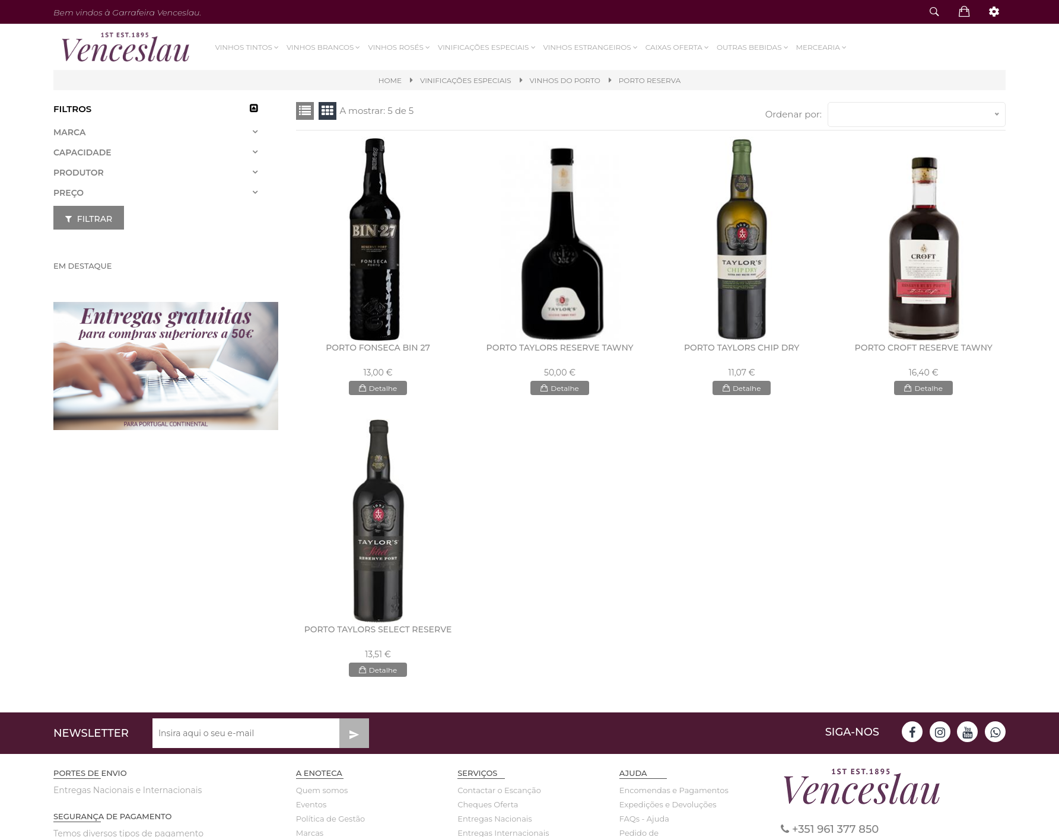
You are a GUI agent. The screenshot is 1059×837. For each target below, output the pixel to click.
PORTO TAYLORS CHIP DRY (741, 347)
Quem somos (322, 790)
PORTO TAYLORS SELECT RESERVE (378, 629)
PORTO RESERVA (650, 80)
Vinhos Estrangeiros (591, 47)
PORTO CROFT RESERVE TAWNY (924, 347)
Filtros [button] (72, 108)
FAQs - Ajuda (644, 818)
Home (390, 80)
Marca (69, 132)
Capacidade (82, 152)
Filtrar (88, 219)
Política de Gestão (330, 818)
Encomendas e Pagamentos (661, 790)
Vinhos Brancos (324, 47)
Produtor (78, 172)
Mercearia (822, 47)
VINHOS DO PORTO (565, 80)
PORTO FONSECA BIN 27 (378, 347)
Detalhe (378, 388)
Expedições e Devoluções (661, 804)
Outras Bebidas (753, 47)
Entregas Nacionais (494, 818)
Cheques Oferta (487, 804)
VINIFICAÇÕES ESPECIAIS (488, 47)
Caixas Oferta (677, 47)
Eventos (311, 804)
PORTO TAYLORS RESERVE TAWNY (560, 347)
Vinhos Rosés (399, 47)
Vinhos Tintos (248, 47)
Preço (68, 192)
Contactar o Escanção (499, 790)
